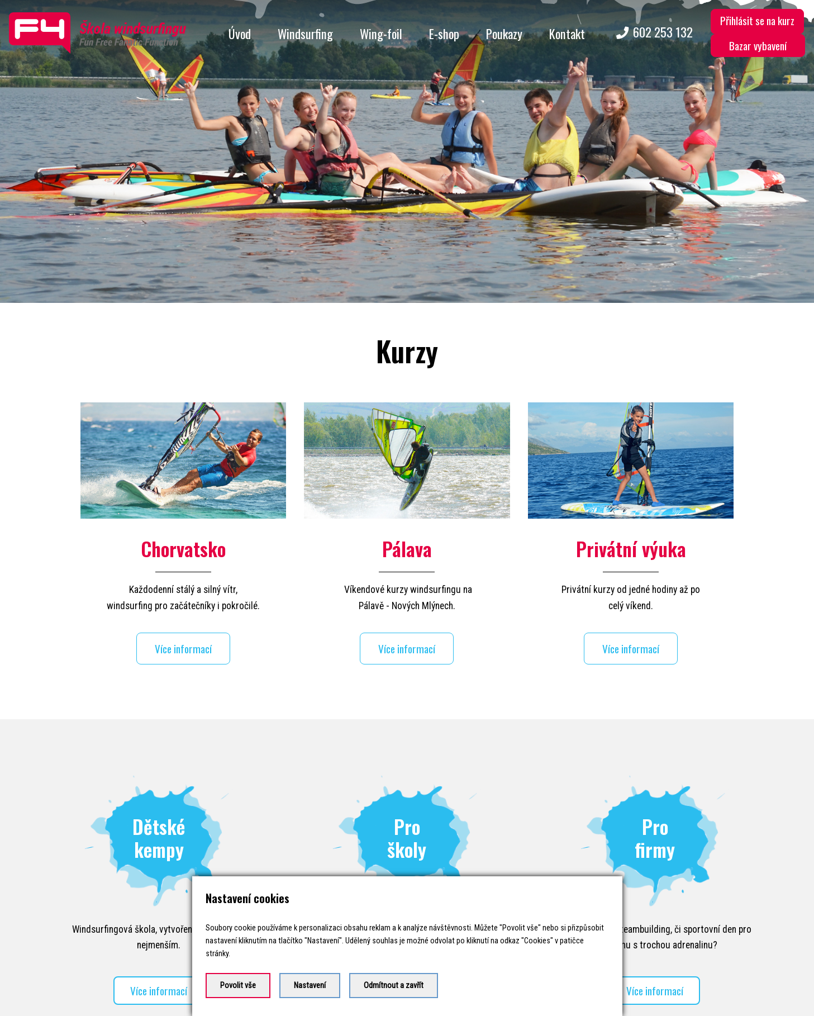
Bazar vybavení (758, 45)
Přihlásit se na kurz (757, 20)
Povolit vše (238, 985)
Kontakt (567, 33)
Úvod (240, 33)
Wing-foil (381, 33)
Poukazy (504, 33)
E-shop (444, 33)
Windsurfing (305, 33)
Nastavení (310, 985)
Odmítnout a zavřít (393, 985)
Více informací (183, 640)
